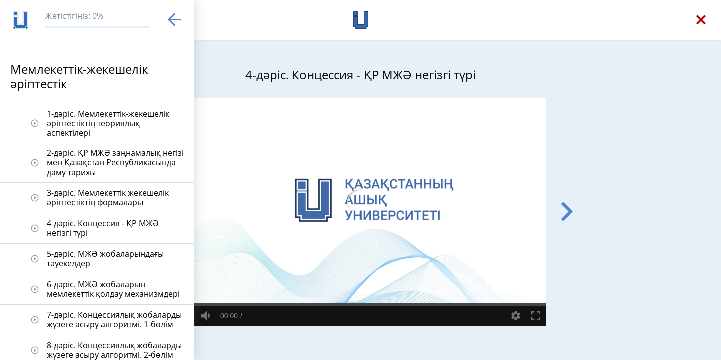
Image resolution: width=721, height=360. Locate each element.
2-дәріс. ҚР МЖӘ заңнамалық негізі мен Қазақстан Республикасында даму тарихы (115, 163)
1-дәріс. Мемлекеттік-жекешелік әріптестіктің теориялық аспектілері (108, 123)
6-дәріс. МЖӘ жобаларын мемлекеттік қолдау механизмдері (113, 289)
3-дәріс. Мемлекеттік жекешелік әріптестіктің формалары (108, 198)
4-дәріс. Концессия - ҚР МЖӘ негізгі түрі (103, 228)
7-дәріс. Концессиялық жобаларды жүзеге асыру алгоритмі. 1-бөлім (114, 320)
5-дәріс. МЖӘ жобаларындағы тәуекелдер (105, 258)
